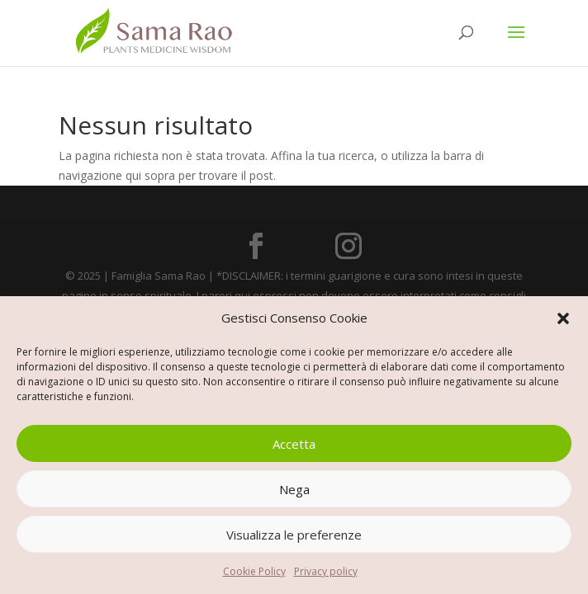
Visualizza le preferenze (294, 534)
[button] (563, 318)
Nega (294, 489)
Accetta (294, 444)
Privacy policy (326, 571)
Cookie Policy (254, 571)
